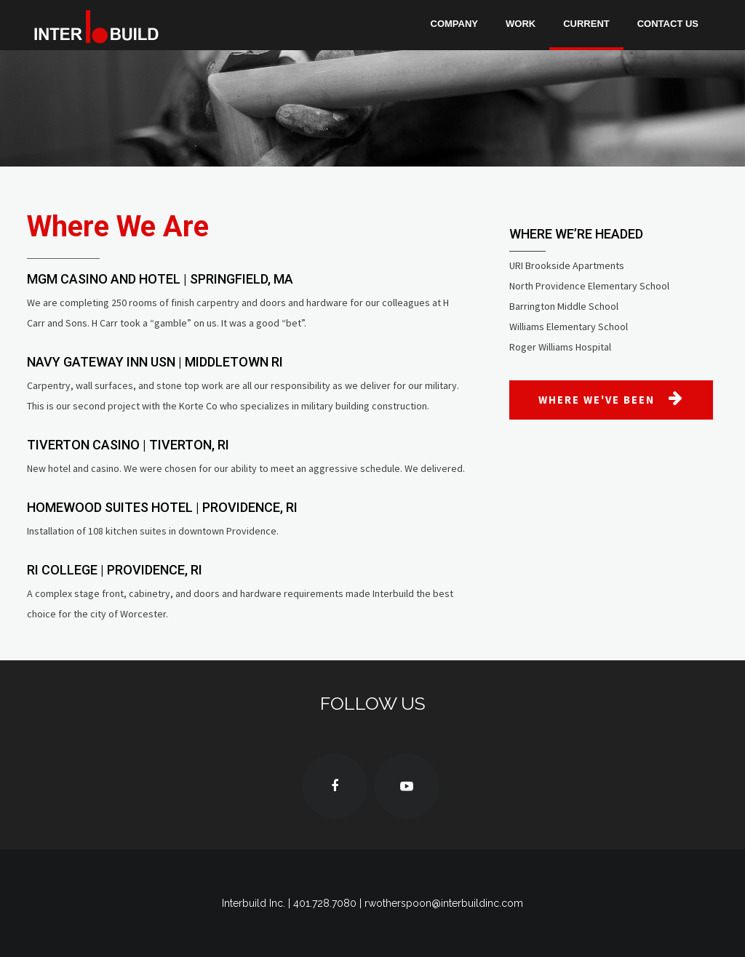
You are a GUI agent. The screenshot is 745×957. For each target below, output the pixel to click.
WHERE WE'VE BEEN (611, 398)
